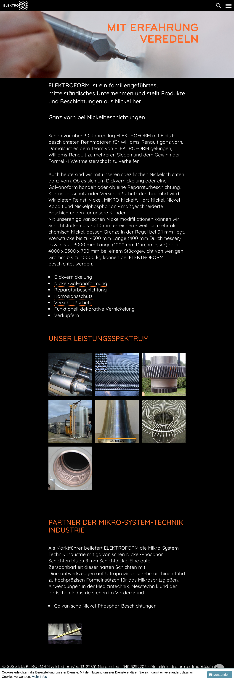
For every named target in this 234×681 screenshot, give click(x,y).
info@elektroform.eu (172, 666)
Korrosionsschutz (73, 296)
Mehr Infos (39, 676)
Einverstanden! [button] (219, 674)
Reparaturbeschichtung (80, 290)
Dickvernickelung (73, 277)
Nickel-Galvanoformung (80, 283)
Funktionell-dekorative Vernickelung (94, 309)
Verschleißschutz (73, 302)
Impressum (202, 666)
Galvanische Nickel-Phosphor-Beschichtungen (105, 606)
